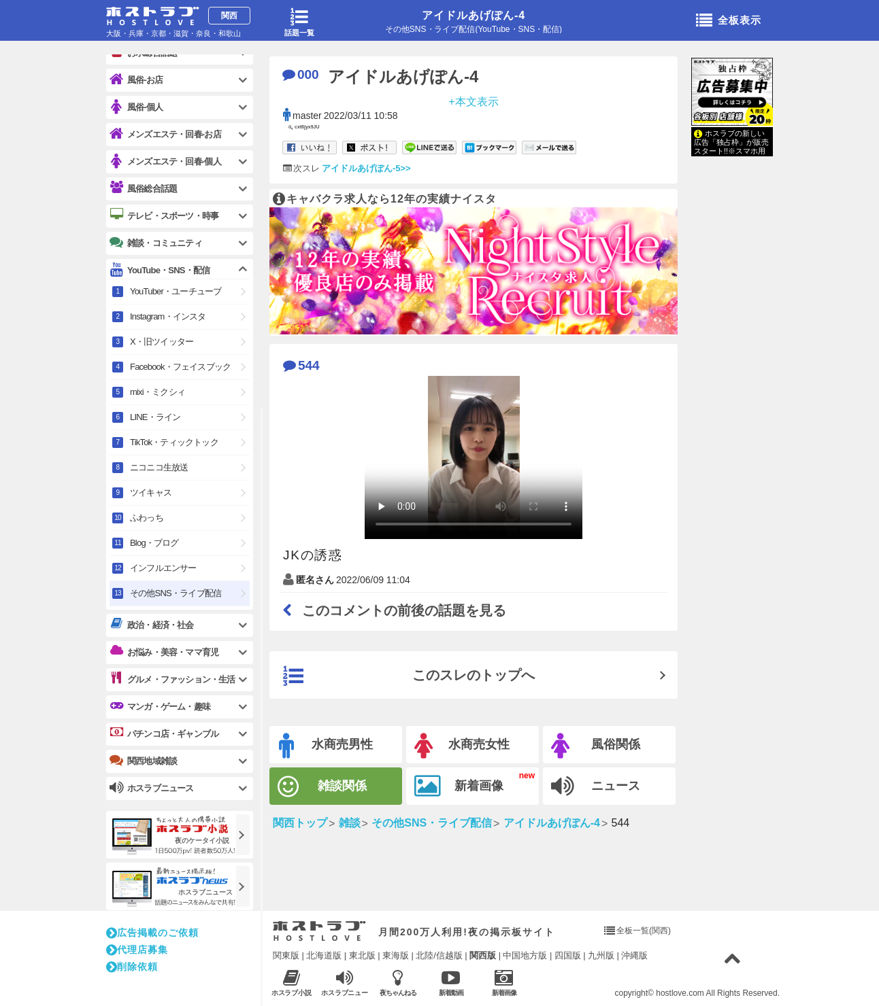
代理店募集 (137, 949)
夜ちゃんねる (397, 982)
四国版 (567, 955)
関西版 (482, 955)
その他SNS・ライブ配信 (175, 593)
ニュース (595, 786)
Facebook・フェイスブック (180, 367)
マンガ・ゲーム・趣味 (160, 706)
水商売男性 (326, 746)
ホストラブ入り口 (319, 931)
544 (301, 365)
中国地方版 (525, 955)
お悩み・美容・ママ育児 (164, 651)
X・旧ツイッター (161, 341)
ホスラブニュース (344, 983)
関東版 (286, 955)
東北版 (362, 955)
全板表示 (728, 21)
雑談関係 (322, 787)
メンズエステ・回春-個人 (165, 161)
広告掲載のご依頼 (152, 932)
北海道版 (324, 955)
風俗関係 (595, 746)
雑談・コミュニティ (156, 242)
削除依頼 (132, 966)
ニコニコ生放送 (159, 467)
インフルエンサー (163, 568)
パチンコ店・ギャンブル (164, 733)
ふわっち (146, 518)
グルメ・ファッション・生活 (172, 679)
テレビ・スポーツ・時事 (164, 215)
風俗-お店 (136, 80)
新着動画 (450, 982)
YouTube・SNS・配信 (160, 270)
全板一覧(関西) (643, 930)
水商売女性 (462, 746)
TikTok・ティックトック (174, 442)
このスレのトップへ (409, 676)
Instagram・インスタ (168, 316)
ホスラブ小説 (291, 982)
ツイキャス (150, 492)
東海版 (395, 955)
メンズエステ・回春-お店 (165, 134)
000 (300, 74)
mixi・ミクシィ (157, 392)
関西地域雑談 (143, 760)
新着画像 (458, 786)
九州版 (601, 955)
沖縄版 (634, 955)
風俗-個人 (136, 107)
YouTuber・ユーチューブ (175, 291)
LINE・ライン (155, 417)
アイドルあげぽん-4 (473, 15)
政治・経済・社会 (152, 624)
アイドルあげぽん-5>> (366, 168)
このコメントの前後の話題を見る (394, 610)
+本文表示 (473, 101)
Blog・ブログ (154, 543)
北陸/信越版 (439, 955)
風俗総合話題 (143, 188)
